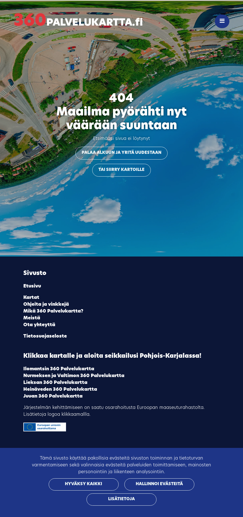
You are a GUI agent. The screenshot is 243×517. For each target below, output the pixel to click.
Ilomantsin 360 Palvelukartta (58, 369)
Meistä (31, 318)
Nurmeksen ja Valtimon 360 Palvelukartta (73, 376)
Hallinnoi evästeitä (159, 484)
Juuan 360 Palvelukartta (53, 396)
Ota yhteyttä (39, 325)
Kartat (31, 297)
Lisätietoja (121, 499)
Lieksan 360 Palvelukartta (55, 382)
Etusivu (32, 286)
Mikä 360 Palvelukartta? (53, 311)
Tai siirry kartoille (121, 170)
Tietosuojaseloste (45, 336)
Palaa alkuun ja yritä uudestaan (121, 153)
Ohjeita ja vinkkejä (46, 304)
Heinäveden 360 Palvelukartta (60, 389)
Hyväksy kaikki (83, 484)
